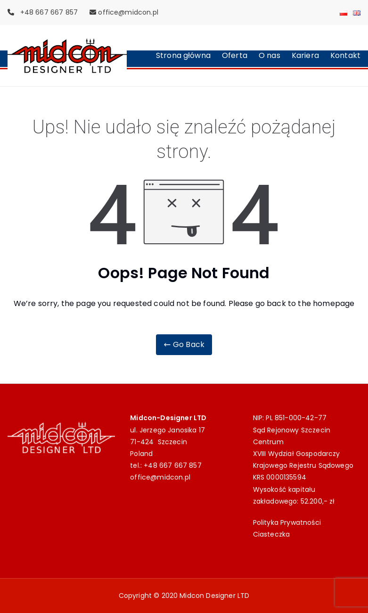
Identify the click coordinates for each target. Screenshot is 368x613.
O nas (269, 55)
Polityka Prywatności (287, 522)
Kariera (305, 55)
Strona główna (183, 55)
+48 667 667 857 (172, 465)
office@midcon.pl (128, 12)
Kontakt (345, 55)
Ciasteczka (271, 534)
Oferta (234, 55)
